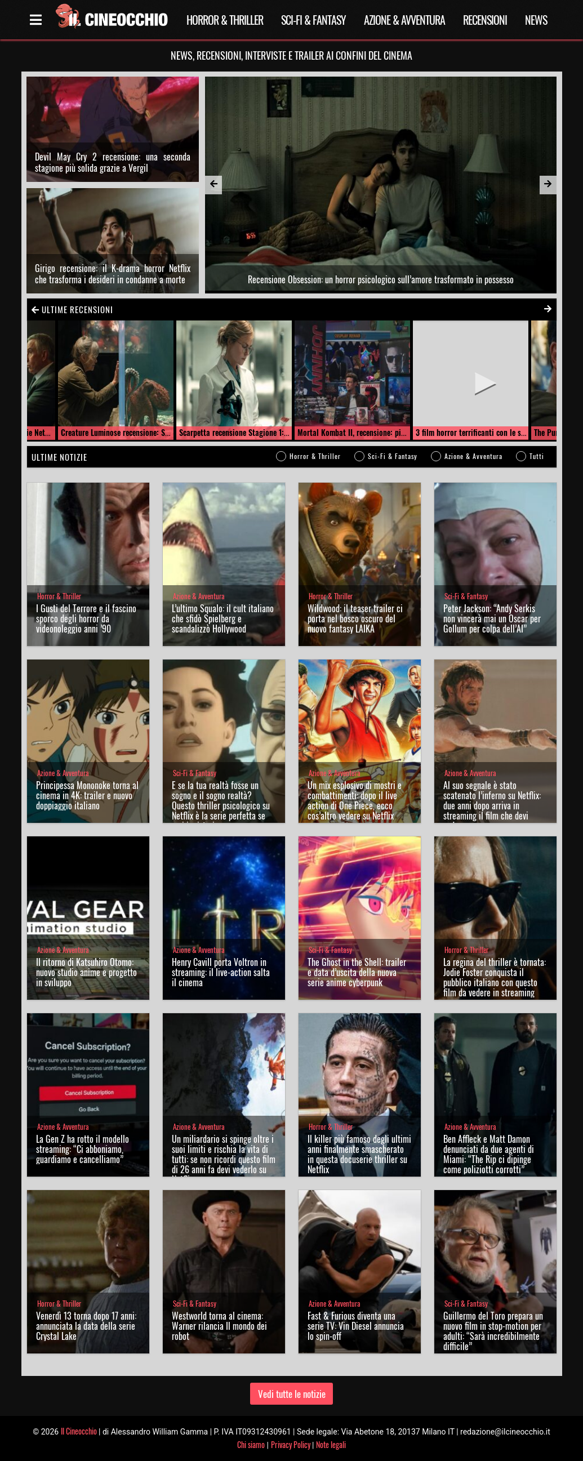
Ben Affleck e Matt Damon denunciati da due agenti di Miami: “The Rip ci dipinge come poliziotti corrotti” (488, 1154)
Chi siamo (251, 1444)
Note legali (331, 1444)
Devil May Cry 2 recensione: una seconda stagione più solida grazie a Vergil (112, 162)
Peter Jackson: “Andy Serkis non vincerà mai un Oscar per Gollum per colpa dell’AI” (492, 618)
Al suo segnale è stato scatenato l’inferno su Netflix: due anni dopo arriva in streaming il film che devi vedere (492, 805)
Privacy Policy (290, 1444)
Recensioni (485, 19)
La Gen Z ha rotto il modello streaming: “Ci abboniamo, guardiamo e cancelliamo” (82, 1149)
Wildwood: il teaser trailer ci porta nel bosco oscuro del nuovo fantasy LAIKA (355, 618)
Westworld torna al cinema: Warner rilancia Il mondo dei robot (219, 1326)
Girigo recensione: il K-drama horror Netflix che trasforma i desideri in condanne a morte (112, 273)
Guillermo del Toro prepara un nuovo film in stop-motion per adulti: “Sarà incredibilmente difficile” (493, 1331)
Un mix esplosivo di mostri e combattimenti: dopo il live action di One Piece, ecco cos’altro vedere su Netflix (355, 800)
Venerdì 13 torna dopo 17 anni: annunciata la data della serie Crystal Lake (86, 1326)
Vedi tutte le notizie (292, 1394)
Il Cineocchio (79, 1431)
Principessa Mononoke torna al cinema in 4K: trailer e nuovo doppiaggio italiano (87, 795)
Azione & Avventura (404, 19)
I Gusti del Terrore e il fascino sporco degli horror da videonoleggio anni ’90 (86, 618)
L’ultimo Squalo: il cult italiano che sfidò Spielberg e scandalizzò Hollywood (223, 618)
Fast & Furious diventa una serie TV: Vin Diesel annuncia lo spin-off (356, 1326)
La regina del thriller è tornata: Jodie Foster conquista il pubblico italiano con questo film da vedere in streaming (494, 977)
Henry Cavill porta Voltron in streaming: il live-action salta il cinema (221, 972)
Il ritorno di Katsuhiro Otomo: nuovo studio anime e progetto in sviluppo (86, 972)
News (536, 19)
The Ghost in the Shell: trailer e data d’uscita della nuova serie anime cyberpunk (357, 972)
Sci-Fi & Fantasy (313, 19)
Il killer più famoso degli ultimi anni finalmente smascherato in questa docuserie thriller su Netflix (359, 1154)
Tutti (536, 456)
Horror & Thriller (224, 19)
